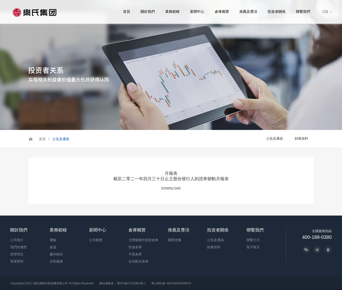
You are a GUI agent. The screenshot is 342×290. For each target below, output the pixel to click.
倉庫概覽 (222, 11)
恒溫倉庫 (135, 247)
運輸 (53, 240)
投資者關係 (276, 11)
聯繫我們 (303, 11)
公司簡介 (17, 240)
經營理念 (17, 254)
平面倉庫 (135, 254)
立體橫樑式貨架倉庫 (143, 240)
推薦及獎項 (248, 11)
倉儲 (53, 247)
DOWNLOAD (171, 188)
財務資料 (301, 138)
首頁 (126, 11)
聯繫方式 (253, 240)
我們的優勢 (18, 247)
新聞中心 (197, 11)
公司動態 (95, 240)
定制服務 (56, 261)
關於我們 (148, 11)
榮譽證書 (174, 240)
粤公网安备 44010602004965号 (171, 283)
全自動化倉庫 (138, 261)
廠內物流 (56, 254)
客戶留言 (253, 247)
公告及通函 (60, 139)
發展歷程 (17, 261)
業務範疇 (172, 11)
